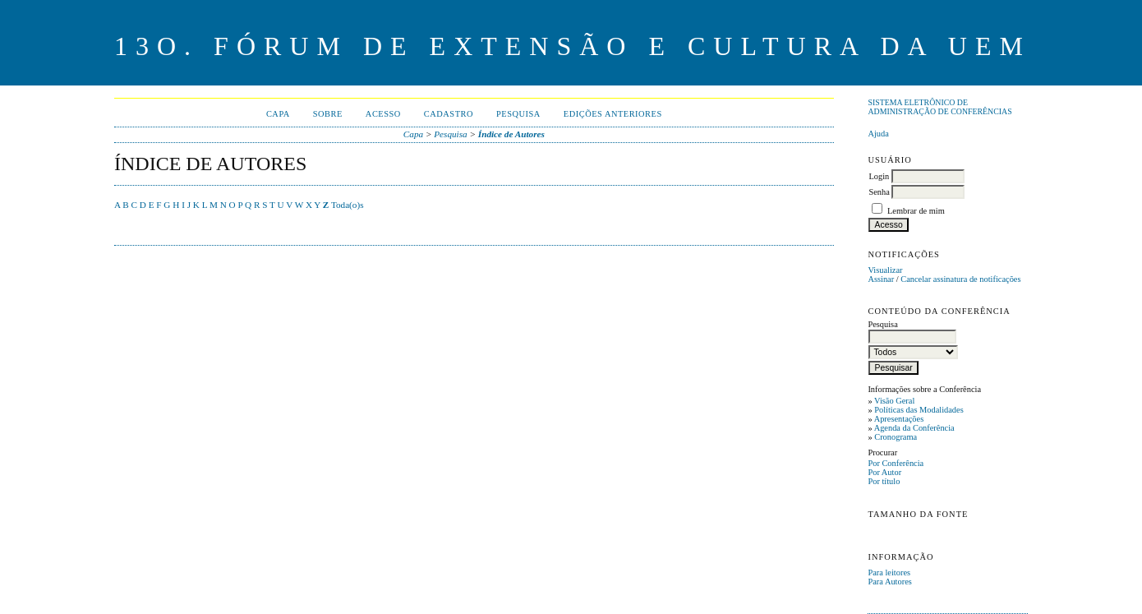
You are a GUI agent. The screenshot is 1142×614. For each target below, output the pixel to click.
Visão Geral (894, 400)
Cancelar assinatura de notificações (960, 279)
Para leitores (889, 572)
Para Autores (889, 581)
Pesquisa (518, 113)
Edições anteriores (613, 113)
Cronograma (895, 436)
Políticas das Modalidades (919, 409)
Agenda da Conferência (914, 427)
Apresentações (899, 418)
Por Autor (884, 472)
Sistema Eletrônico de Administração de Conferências (939, 107)
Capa (278, 113)
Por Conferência (895, 463)
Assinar (881, 279)
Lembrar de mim (916, 210)
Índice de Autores (511, 134)
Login (878, 176)
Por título (884, 481)
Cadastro (448, 113)
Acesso (383, 113)
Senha (878, 191)
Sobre (328, 113)
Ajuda (878, 133)
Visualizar (885, 270)
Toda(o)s (347, 205)
